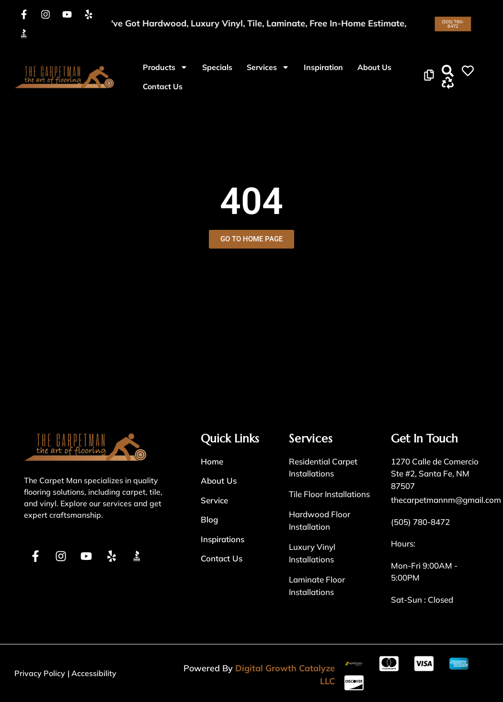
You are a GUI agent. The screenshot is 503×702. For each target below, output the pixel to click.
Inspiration (323, 67)
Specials (217, 67)
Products (165, 67)
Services (268, 67)
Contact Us (163, 86)
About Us (374, 67)
